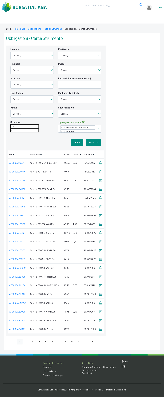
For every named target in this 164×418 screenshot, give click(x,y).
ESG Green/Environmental (77, 127)
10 (79, 341)
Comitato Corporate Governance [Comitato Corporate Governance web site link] (99, 367)
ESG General (77, 131)
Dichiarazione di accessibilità (114, 390)
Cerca (77, 142)
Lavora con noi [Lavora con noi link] (89, 370)
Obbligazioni (34, 28)
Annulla (94, 142)
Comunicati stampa (53, 375)
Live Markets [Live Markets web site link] (49, 371)
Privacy (78, 390)
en (160, 7)
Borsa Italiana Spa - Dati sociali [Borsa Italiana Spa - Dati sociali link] (51, 390)
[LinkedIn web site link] (123, 366)
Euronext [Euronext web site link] (47, 367)
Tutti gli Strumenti (52, 28)
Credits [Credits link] (98, 390)
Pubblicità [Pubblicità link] (87, 373)
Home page (19, 28)
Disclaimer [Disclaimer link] (69, 390)
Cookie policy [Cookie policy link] (87, 390)
